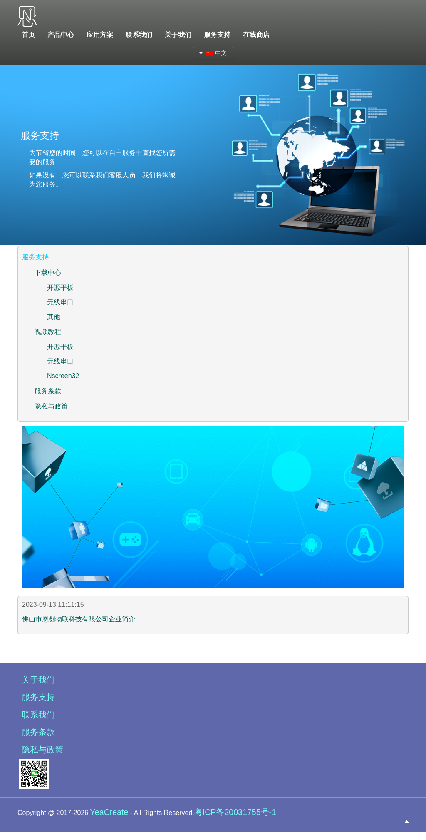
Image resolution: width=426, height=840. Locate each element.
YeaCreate (109, 812)
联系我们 (38, 714)
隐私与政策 (51, 406)
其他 (53, 316)
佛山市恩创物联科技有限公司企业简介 (78, 619)
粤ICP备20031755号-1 (235, 812)
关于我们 (38, 679)
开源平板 (60, 287)
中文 (213, 53)
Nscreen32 (63, 375)
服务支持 (38, 697)
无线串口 (60, 302)
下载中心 (48, 272)
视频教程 (48, 331)
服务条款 (48, 390)
